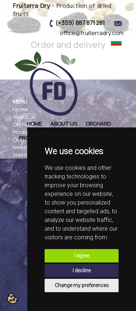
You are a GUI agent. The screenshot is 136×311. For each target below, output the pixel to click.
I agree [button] (81, 256)
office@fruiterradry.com (92, 33)
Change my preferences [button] (82, 285)
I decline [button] (82, 270)
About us (63, 123)
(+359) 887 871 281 (80, 23)
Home (34, 123)
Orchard (98, 123)
